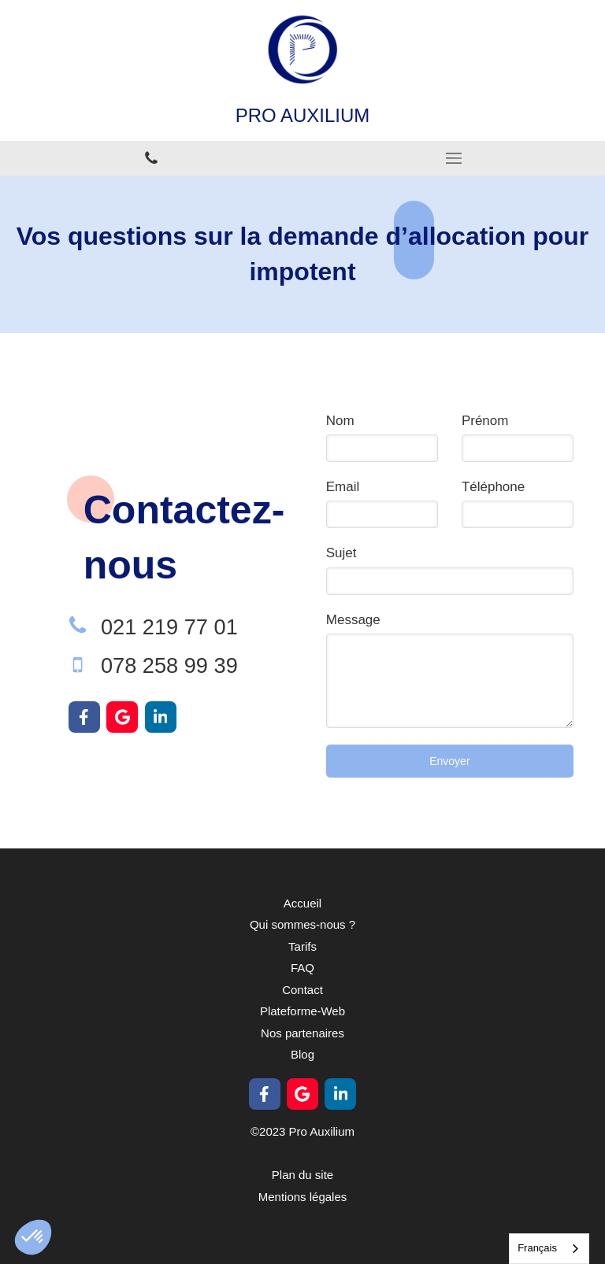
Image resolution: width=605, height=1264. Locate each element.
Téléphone (493, 486)
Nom (340, 420)
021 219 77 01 (169, 627)
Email (343, 486)
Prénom (485, 420)
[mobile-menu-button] (453, 158)
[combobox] (549, 1248)
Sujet (341, 552)
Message (353, 619)
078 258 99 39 (169, 665)
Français (537, 1248)
